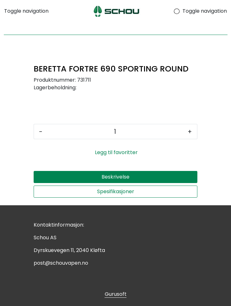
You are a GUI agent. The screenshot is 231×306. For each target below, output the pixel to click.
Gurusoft (116, 294)
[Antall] (115, 131)
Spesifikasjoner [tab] (115, 191)
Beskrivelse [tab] (115, 176)
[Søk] (116, 28)
